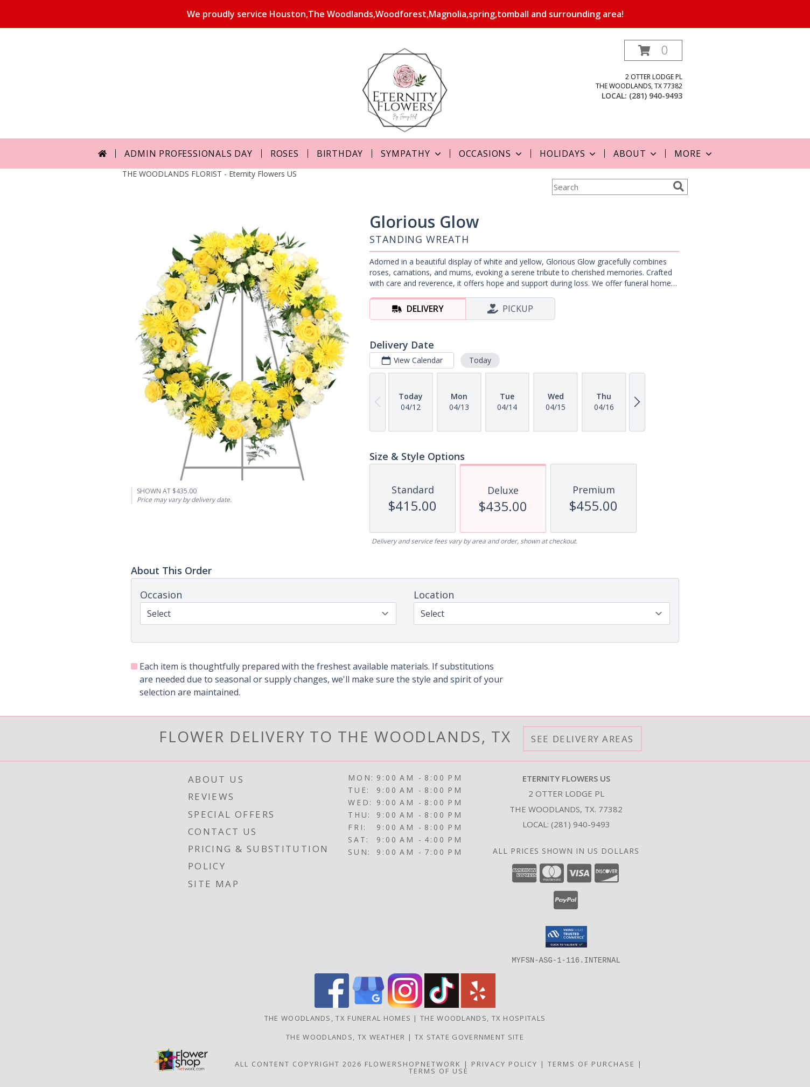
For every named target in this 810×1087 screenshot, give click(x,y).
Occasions (491, 153)
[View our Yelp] (478, 1004)
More (694, 153)
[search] (678, 186)
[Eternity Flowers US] (404, 89)
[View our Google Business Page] (368, 1004)
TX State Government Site (469, 1036)
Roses (284, 153)
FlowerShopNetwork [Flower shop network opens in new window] (413, 1063)
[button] (653, 50)
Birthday (340, 153)
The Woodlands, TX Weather (346, 1036)
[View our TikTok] (441, 1004)
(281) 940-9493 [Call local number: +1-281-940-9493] (655, 95)
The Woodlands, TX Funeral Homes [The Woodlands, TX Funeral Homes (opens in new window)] (337, 1017)
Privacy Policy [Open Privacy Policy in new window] (504, 1063)
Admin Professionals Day (188, 153)
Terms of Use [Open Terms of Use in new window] (439, 1070)
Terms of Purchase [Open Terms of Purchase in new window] (591, 1063)
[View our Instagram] (405, 1004)
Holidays (569, 153)
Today (480, 360)
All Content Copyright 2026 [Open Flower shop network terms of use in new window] (298, 1063)
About (636, 153)
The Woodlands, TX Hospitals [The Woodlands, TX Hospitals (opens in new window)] (483, 1017)
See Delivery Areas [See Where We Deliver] (582, 739)
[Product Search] (610, 186)
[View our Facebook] (332, 1004)
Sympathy (412, 153)
